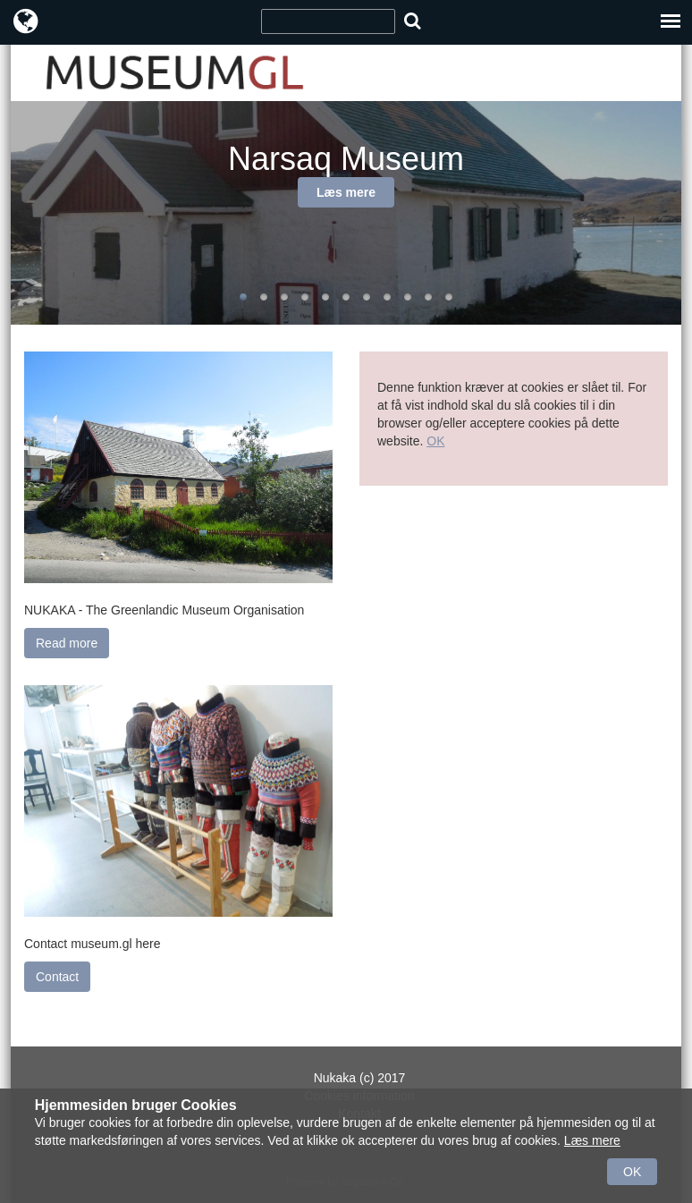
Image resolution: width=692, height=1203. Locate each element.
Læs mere (346, 192)
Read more (66, 643)
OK (435, 441)
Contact (57, 977)
